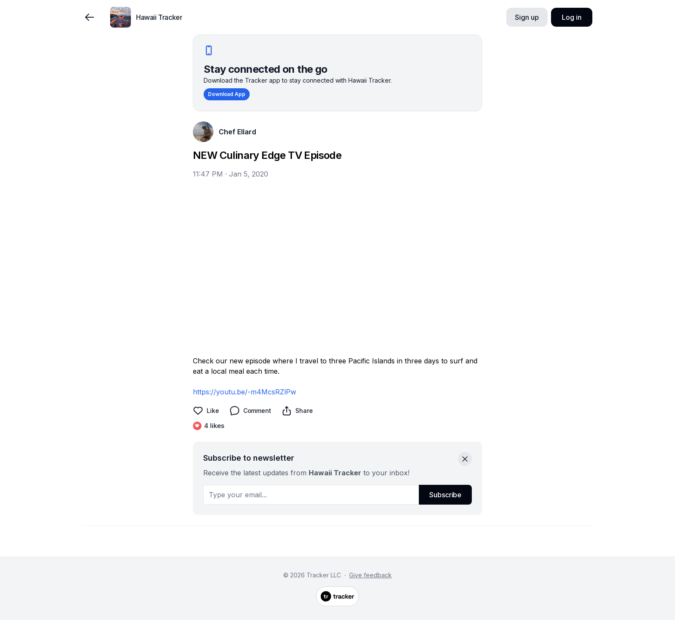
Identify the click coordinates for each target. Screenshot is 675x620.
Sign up (527, 17)
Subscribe (445, 494)
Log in (571, 17)
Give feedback (370, 575)
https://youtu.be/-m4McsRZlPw (244, 392)
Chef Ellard (237, 131)
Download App (226, 94)
